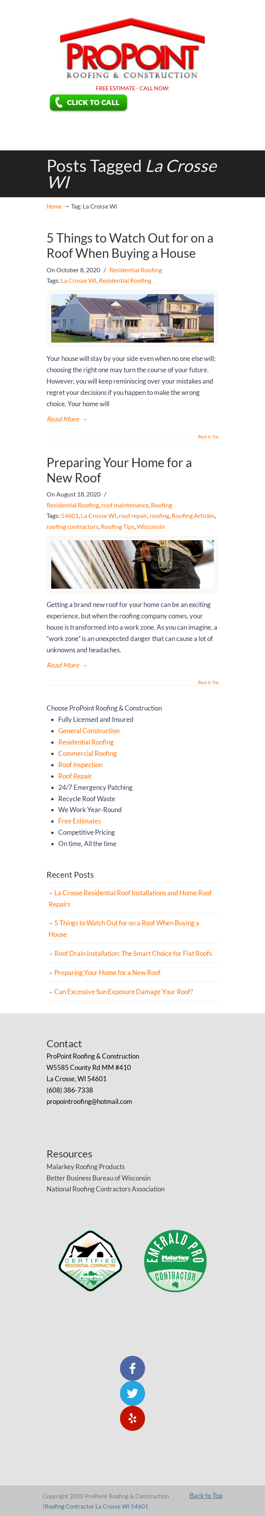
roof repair (133, 515)
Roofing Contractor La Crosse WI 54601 (97, 1506)
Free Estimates (79, 821)
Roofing (161, 505)
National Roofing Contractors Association (106, 1189)
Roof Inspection (80, 765)
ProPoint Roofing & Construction (132, 41)
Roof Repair (75, 776)
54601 (70, 515)
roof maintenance (125, 505)
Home (54, 206)
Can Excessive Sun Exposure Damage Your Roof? (123, 991)
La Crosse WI (79, 280)
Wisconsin (151, 526)
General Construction (89, 731)
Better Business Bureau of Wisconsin (98, 1178)
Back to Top (208, 437)
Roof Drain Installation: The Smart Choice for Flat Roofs (133, 953)
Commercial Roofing (87, 753)
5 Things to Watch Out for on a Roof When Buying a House (130, 245)
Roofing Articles (193, 515)
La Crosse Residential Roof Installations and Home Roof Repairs (130, 898)
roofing (159, 515)
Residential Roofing (135, 269)
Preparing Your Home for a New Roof (119, 470)
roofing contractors (72, 526)
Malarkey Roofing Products (86, 1166)
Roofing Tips (117, 526)
